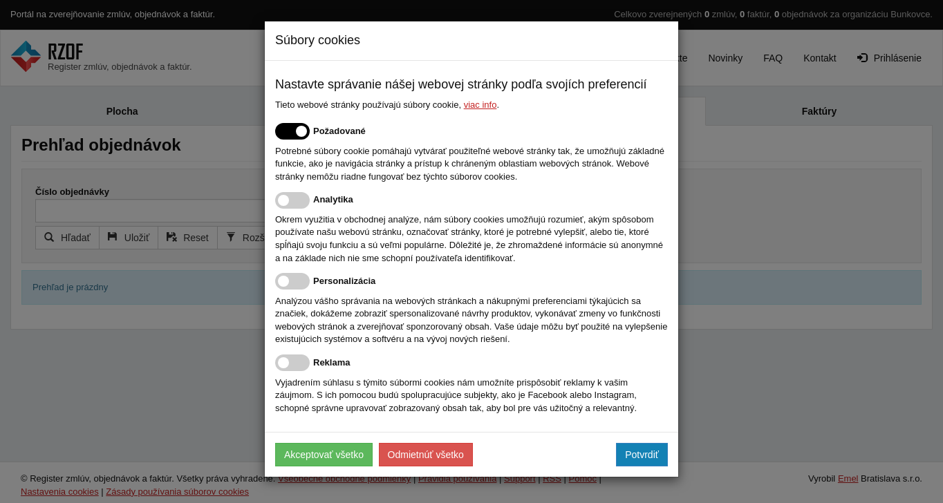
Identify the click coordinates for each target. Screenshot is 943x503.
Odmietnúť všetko (426, 454)
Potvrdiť (642, 454)
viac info (480, 104)
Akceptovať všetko (324, 454)
